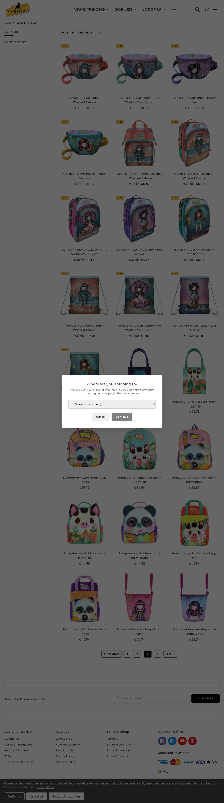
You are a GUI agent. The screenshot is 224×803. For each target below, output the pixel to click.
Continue (122, 417)
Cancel (100, 417)
